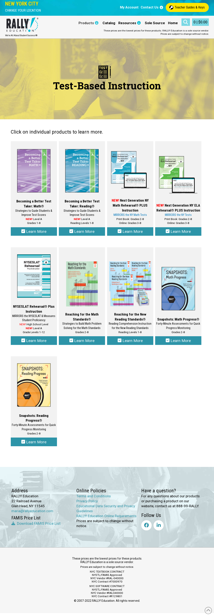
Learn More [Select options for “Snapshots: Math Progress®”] (178, 342)
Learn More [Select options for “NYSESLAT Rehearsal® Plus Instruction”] (34, 342)
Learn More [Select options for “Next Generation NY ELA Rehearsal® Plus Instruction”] (178, 232)
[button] (23, 10)
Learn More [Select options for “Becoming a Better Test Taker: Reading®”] (82, 232)
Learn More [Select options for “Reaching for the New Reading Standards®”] (130, 342)
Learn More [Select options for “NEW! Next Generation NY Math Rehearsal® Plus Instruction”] (130, 232)
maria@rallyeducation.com (32, 514)
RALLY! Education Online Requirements (106, 519)
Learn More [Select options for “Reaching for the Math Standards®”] (82, 342)
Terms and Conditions (93, 499)
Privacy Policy (87, 504)
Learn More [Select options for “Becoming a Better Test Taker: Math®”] (34, 232)
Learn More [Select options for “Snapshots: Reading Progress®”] (34, 444)
